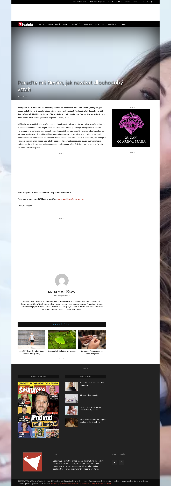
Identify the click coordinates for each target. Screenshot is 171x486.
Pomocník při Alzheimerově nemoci (61, 351)
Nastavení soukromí (103, 484)
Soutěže (112, 24)
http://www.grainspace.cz (62, 296)
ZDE (51, 484)
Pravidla (127, 2)
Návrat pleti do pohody (89, 395)
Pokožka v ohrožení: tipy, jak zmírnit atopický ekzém (91, 408)
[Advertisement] (85, 12)
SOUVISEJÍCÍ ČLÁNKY (62, 325)
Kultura (41, 24)
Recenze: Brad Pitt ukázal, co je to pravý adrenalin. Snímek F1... (93, 421)
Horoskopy (87, 24)
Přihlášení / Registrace (97, 2)
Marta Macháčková (62, 291)
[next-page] (63, 358)
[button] (143, 2)
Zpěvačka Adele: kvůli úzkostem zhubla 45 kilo (92, 384)
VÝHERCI (119, 2)
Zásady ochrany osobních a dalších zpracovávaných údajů (75, 484)
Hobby (65, 24)
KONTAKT (111, 2)
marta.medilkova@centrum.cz (70, 199)
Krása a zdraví (54, 24)
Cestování (76, 24)
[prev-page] (59, 358)
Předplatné (124, 24)
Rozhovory (99, 24)
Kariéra (135, 2)
